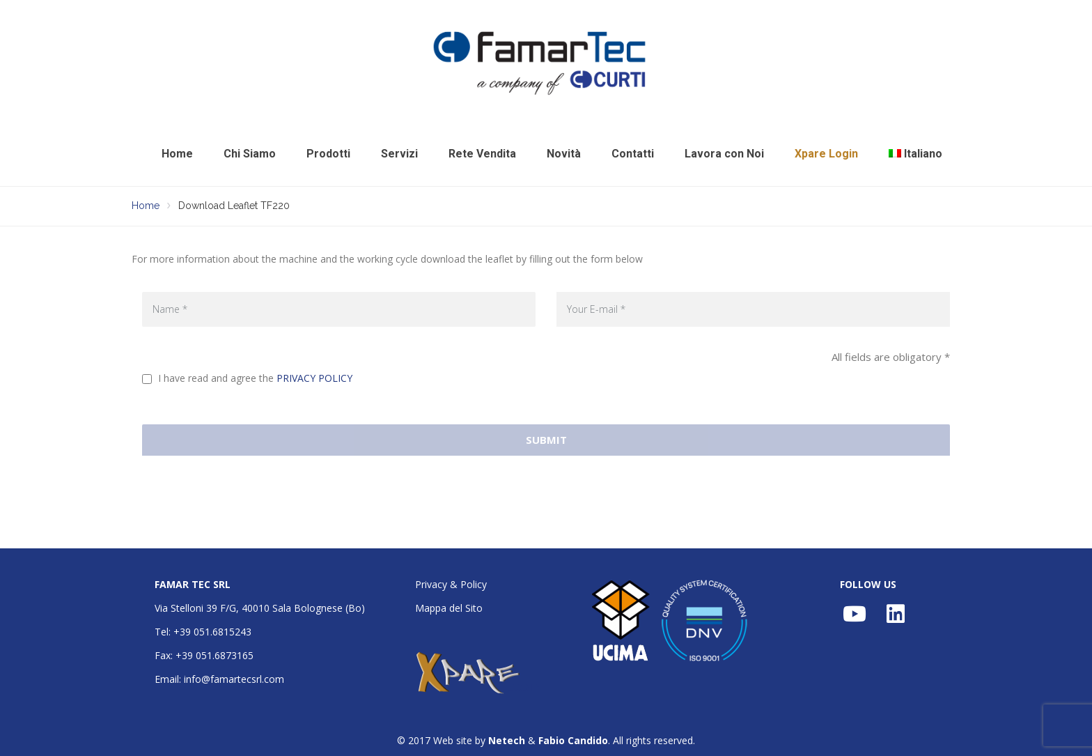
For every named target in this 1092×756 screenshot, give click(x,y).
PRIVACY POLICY (314, 378)
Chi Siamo (250, 153)
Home (177, 153)
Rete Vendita (482, 153)
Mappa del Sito (449, 608)
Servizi (399, 153)
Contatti (632, 153)
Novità (564, 153)
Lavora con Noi (724, 153)
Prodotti (328, 153)
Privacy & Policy (451, 584)
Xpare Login (826, 153)
